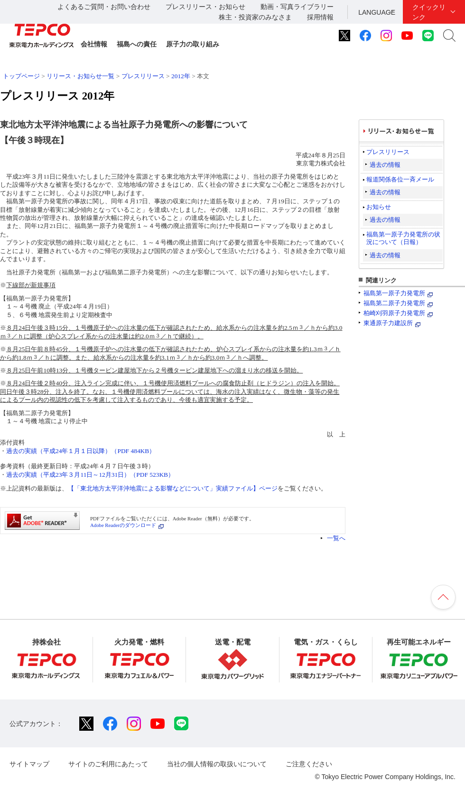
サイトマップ (29, 764)
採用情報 (320, 17)
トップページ (21, 76)
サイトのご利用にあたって (108, 764)
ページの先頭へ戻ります (443, 597)
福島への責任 (137, 44)
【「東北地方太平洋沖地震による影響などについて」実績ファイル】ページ (173, 488)
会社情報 (94, 44)
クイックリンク (429, 12)
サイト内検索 (449, 35)
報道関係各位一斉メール (400, 179)
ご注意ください (309, 764)
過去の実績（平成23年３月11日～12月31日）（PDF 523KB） (90, 474)
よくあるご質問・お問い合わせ (103, 6)
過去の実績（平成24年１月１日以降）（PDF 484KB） (80, 450)
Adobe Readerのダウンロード (123, 525)
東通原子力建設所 (388, 323)
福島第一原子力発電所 (394, 293)
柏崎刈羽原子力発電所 (394, 313)
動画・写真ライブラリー (297, 6)
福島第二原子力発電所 (394, 303)
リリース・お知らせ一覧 (80, 76)
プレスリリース (143, 76)
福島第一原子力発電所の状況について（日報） (403, 238)
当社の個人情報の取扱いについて (217, 764)
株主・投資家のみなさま (255, 17)
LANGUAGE (376, 12)
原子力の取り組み (192, 44)
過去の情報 (385, 164)
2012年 (180, 76)
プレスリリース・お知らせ (205, 6)
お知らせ (378, 206)
